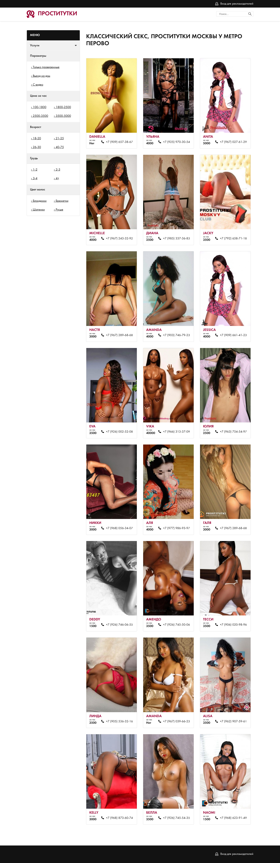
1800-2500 (63, 107)
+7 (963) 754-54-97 (233, 431)
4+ (57, 178)
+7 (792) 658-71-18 (233, 238)
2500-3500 (40, 116)
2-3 (58, 169)
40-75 (60, 147)
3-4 (35, 178)
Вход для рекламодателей (236, 3)
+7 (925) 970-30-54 (176, 142)
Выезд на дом (41, 76)
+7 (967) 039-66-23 (176, 721)
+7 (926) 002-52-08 (119, 431)
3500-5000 (63, 116)
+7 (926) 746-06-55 (119, 624)
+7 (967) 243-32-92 (119, 238)
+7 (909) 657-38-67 (119, 142)
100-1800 (39, 107)
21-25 (60, 138)
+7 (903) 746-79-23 (176, 335)
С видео (38, 84)
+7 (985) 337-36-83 (176, 238)
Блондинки (40, 201)
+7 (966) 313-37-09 (176, 431)
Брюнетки (62, 201)
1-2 (35, 169)
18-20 (37, 138)
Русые (59, 209)
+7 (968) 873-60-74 (119, 818)
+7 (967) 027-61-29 (233, 142)
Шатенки (39, 209)
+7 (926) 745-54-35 (176, 818)
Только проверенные (46, 67)
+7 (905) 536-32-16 (119, 721)
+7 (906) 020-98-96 (233, 624)
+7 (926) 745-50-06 (176, 624)
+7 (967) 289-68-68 (119, 335)
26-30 (37, 147)
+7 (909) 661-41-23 (233, 335)
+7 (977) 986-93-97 (176, 528)
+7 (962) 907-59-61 (233, 721)
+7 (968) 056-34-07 (119, 528)
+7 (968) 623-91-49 (233, 818)
